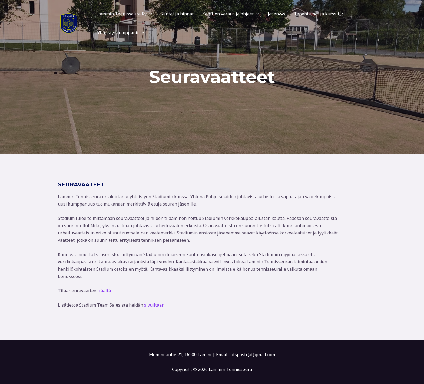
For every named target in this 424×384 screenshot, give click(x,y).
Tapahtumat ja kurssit (316, 14)
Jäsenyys (276, 14)
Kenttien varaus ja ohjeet (228, 14)
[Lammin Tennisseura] (69, 23)
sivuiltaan (154, 305)
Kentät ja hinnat (177, 14)
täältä (105, 291)
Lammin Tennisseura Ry (122, 14)
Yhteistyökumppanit (118, 33)
